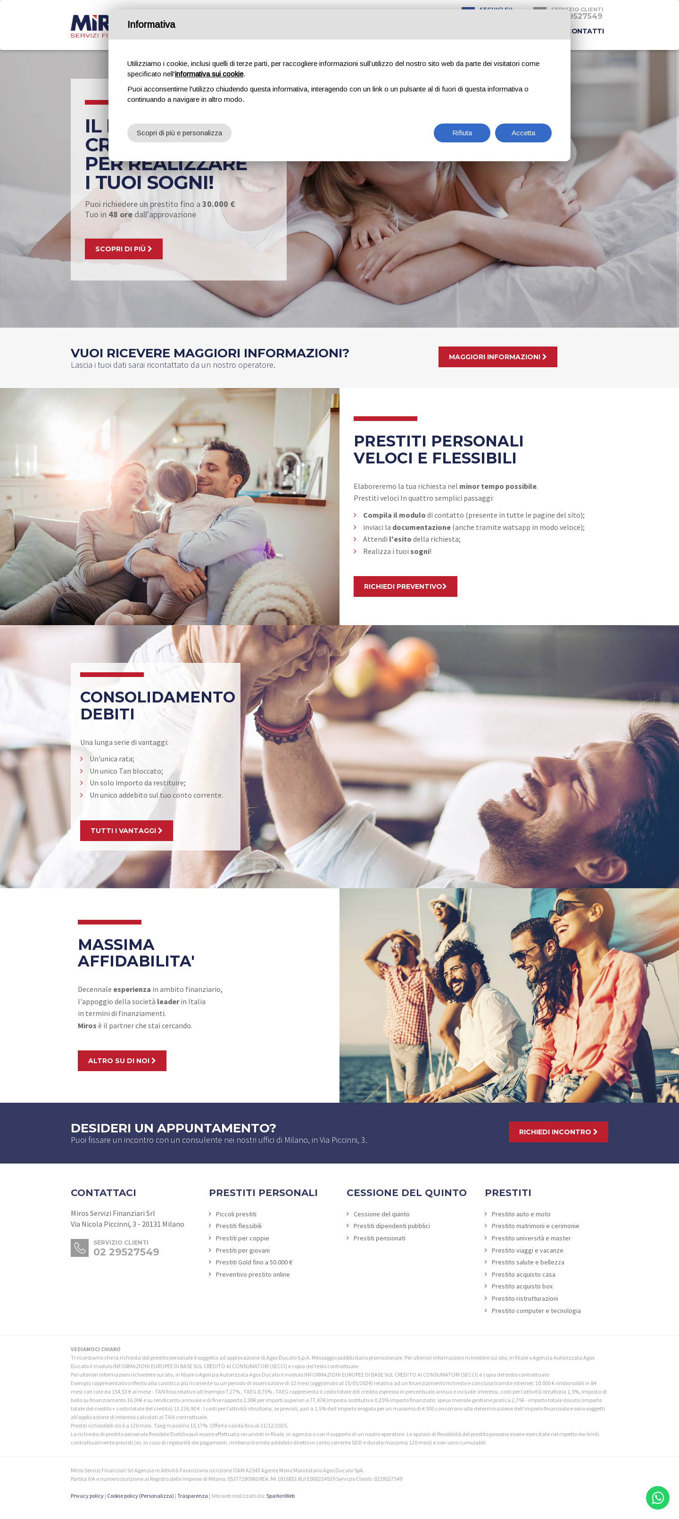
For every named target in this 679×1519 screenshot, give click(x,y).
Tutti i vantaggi (127, 830)
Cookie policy (122, 1495)
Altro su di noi (122, 1061)
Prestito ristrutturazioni (525, 1298)
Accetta (523, 133)
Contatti (585, 31)
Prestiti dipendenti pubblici (392, 1226)
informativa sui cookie (209, 74)
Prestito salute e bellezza (528, 1262)
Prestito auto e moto (521, 1214)
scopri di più (123, 249)
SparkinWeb (280, 1495)
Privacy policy (87, 1495)
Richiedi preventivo (405, 586)
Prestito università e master (531, 1238)
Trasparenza (192, 1495)
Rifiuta (462, 133)
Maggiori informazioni (498, 357)
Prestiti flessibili (239, 1226)
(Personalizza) (156, 1495)
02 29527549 (126, 1252)
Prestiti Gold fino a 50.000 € (254, 1262)
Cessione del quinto (382, 1214)
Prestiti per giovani (243, 1250)
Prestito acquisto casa (523, 1274)
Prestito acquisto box (522, 1286)
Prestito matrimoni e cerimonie (536, 1226)
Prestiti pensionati (380, 1238)
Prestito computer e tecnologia (536, 1310)
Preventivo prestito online (253, 1274)
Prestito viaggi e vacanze (527, 1250)
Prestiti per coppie (242, 1238)
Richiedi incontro (558, 1132)
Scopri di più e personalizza (179, 133)
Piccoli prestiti (236, 1214)
